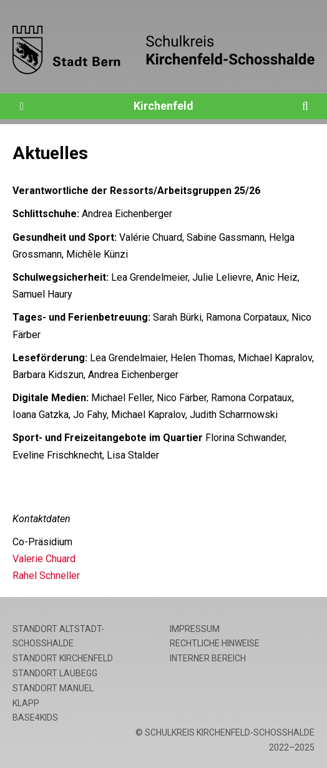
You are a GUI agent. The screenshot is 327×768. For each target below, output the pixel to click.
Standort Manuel (53, 688)
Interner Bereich (208, 658)
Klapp (25, 703)
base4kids (35, 717)
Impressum (195, 629)
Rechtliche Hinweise (215, 643)
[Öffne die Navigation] (22, 106)
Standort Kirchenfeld (62, 658)
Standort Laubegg (54, 673)
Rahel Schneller (46, 575)
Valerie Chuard (44, 559)
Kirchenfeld (163, 105)
